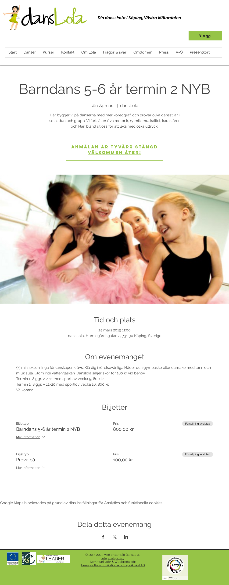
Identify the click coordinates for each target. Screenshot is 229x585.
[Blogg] (205, 35)
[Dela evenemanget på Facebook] (103, 537)
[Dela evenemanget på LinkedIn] (126, 537)
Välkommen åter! (114, 152)
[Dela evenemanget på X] (114, 537)
